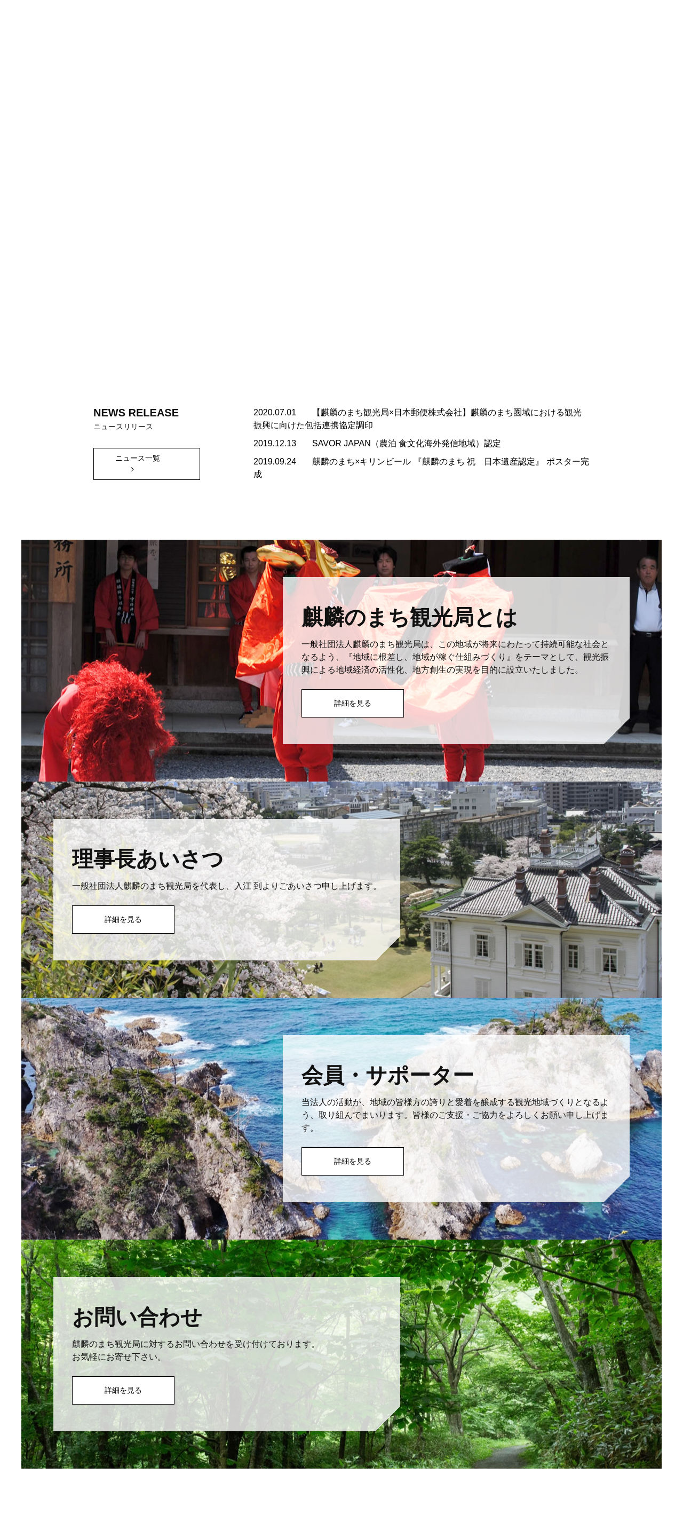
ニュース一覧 (137, 458)
